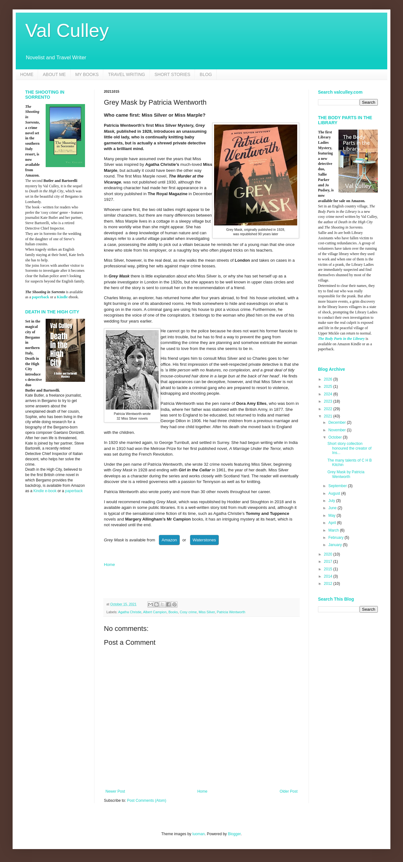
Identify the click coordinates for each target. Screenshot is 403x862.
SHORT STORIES (172, 74)
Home (109, 564)
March (334, 530)
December (337, 422)
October (335, 437)
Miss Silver (207, 612)
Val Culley (67, 30)
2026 (328, 379)
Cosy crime (188, 612)
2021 (328, 416)
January (335, 545)
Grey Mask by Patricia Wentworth (345, 474)
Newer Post (115, 791)
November (337, 430)
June (333, 508)
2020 (328, 554)
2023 (328, 401)
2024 (328, 394)
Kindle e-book (45, 491)
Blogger (234, 834)
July (332, 500)
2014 (328, 576)
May (332, 515)
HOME (26, 74)
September (338, 486)
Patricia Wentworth (231, 612)
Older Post (289, 791)
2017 (328, 561)
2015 (328, 569)
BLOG (206, 74)
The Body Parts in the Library (341, 338)
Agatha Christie (129, 612)
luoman (198, 834)
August (334, 493)
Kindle (62, 297)
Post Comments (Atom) (146, 800)
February (336, 537)
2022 (328, 409)
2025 (328, 386)
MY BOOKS (87, 74)
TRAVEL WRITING (126, 74)
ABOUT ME (54, 74)
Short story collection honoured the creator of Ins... (349, 448)
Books (173, 612)
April (332, 523)
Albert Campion (154, 612)
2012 (328, 583)
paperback (40, 297)
